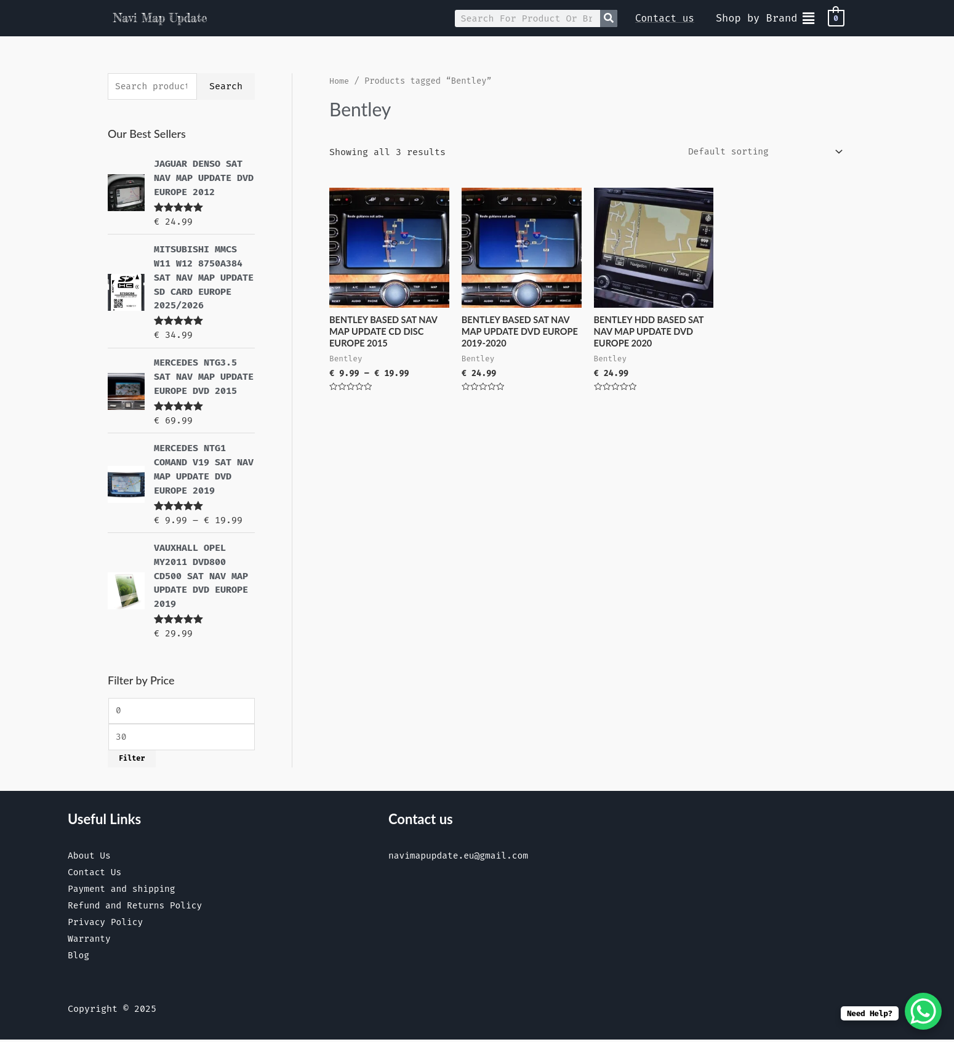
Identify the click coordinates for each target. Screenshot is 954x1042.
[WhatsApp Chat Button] (923, 1011)
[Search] (608, 18)
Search (226, 87)
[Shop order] (761, 152)
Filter (132, 757)
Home (339, 80)
